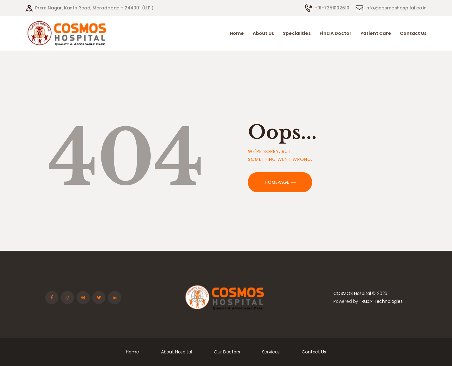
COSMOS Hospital (352, 293)
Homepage (277, 182)
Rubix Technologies (382, 301)
